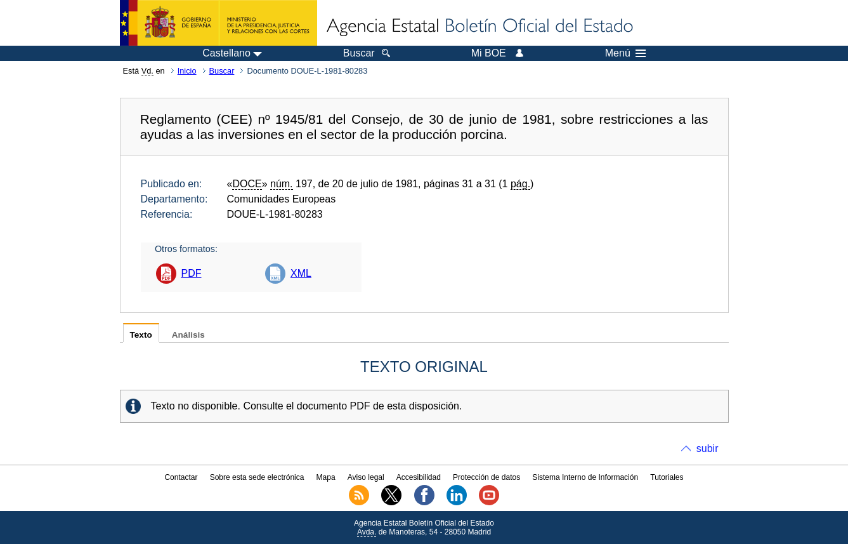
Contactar (180, 477)
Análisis (188, 335)
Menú (625, 53)
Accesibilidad (418, 477)
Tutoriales (666, 477)
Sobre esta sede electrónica (257, 477)
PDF (191, 273)
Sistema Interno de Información (585, 477)
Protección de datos (486, 477)
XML (300, 273)
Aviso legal (366, 477)
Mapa (326, 477)
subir (707, 448)
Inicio (187, 71)
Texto (141, 335)
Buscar (222, 71)
